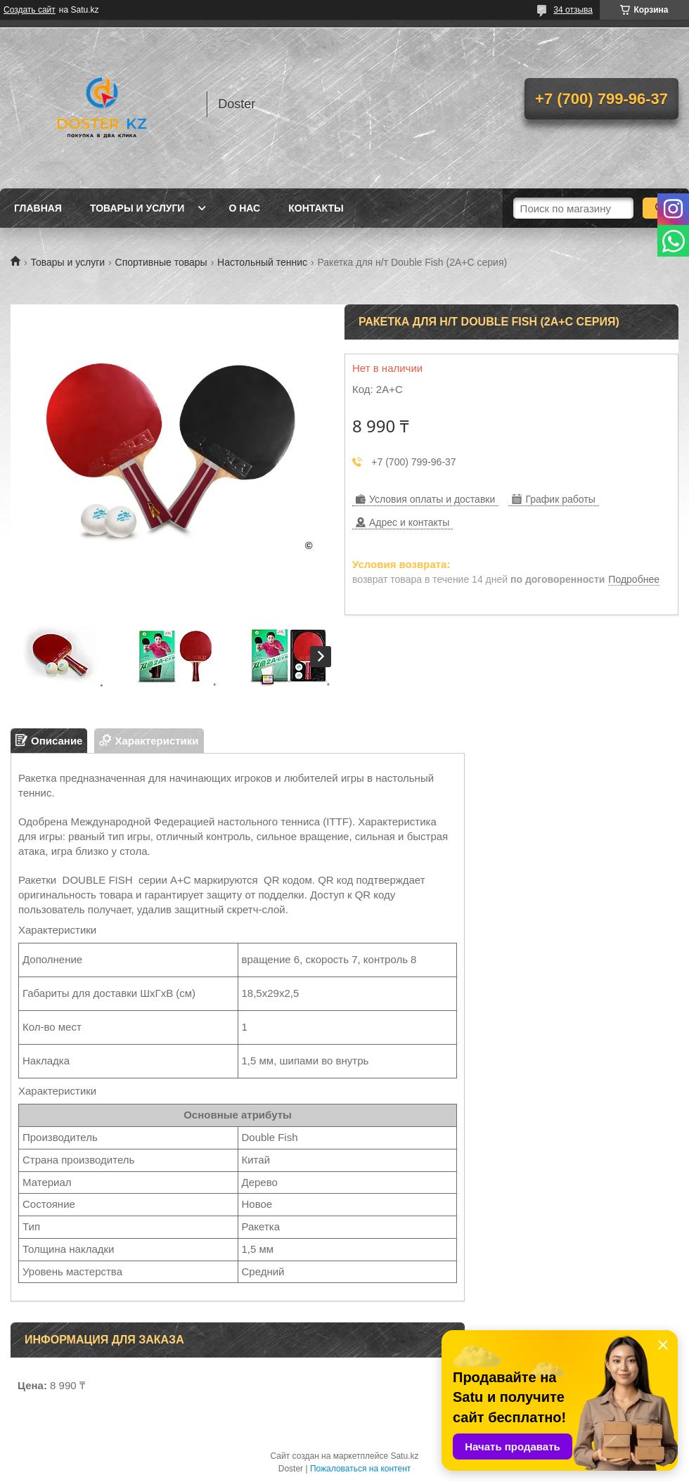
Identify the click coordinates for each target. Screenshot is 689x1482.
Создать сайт (30, 10)
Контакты (315, 208)
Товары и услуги (137, 208)
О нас (244, 208)
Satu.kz (404, 1456)
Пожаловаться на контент (360, 1469)
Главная (38, 208)
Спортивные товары (161, 262)
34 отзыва (573, 10)
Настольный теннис (262, 262)
